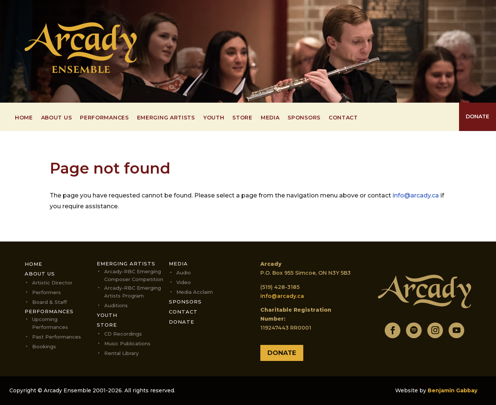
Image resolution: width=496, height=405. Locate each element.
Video (183, 282)
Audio (183, 272)
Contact (343, 118)
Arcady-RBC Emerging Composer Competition (133, 275)
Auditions (116, 305)
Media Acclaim (194, 292)
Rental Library (121, 353)
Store (242, 118)
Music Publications (127, 343)
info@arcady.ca (416, 195)
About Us (56, 118)
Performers (46, 292)
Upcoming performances (50, 323)
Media (270, 118)
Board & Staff (49, 302)
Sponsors (304, 118)
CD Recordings (123, 334)
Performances (104, 118)
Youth (213, 118)
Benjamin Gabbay (452, 390)
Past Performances (56, 337)
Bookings (44, 346)
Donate (181, 322)
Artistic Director (52, 283)
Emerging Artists (166, 118)
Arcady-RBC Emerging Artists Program (132, 292)
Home (24, 118)
